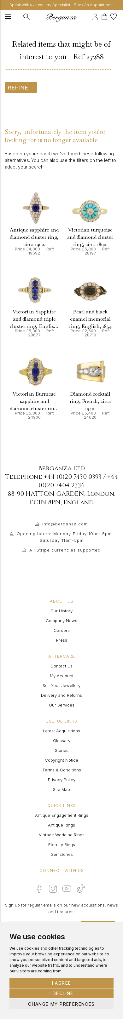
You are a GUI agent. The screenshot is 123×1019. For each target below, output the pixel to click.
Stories (61, 750)
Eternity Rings (61, 844)
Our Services (61, 704)
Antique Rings (61, 824)
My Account (61, 675)
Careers (62, 630)
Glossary (61, 740)
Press (61, 640)
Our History (61, 610)
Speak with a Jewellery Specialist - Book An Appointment (61, 5)
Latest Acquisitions (61, 730)
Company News (61, 620)
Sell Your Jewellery (61, 685)
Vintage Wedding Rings (62, 834)
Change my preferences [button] (61, 1004)
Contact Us (61, 665)
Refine (21, 87)
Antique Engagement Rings (61, 815)
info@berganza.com (65, 523)
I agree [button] (61, 983)
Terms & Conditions (61, 769)
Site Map (61, 789)
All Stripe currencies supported (65, 549)
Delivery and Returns (61, 695)
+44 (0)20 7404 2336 (78, 480)
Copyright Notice (61, 760)
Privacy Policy (61, 779)
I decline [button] (61, 993)
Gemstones (61, 854)
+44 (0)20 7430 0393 (73, 476)
